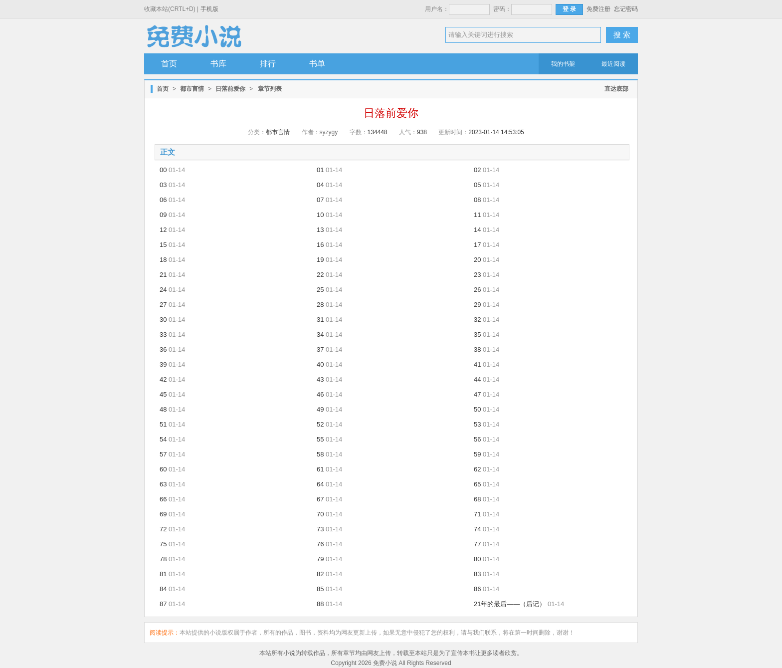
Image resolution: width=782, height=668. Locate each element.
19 (320, 259)
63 (163, 484)
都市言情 (192, 88)
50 (477, 409)
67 (320, 499)
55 (320, 439)
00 (163, 170)
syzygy (329, 132)
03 (163, 185)
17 (477, 244)
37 (320, 349)
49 (320, 409)
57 (163, 454)
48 (163, 409)
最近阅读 (613, 63)
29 (477, 304)
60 (163, 469)
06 (163, 200)
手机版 (209, 8)
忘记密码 (626, 8)
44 (477, 379)
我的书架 (563, 63)
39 (163, 364)
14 (477, 229)
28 (320, 304)
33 (163, 334)
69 (163, 514)
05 (477, 185)
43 (320, 379)
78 (163, 559)
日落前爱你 (230, 88)
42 (163, 379)
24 (163, 289)
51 (163, 424)
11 (477, 215)
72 (163, 529)
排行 (268, 63)
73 (320, 529)
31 (320, 319)
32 (477, 319)
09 (163, 215)
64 (320, 484)
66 (163, 499)
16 (320, 244)
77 (477, 544)
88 (320, 604)
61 (320, 469)
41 (477, 364)
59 (477, 454)
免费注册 (598, 8)
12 (163, 229)
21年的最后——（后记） (510, 604)
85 (320, 589)
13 (320, 229)
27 (163, 304)
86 (477, 589)
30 (163, 319)
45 (163, 394)
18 (163, 259)
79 (320, 559)
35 (477, 334)
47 (477, 394)
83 (477, 574)
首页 (169, 63)
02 (477, 170)
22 (320, 274)
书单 (317, 63)
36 (163, 349)
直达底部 (616, 88)
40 (320, 364)
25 (320, 289)
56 (477, 439)
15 (163, 244)
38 (477, 349)
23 (477, 274)
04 (320, 185)
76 (320, 544)
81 (163, 574)
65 (477, 484)
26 (477, 289)
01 (320, 170)
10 (320, 215)
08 (477, 200)
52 (320, 424)
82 (320, 574)
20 (477, 259)
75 (163, 544)
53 (477, 424)
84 (163, 589)
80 (477, 559)
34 (320, 334)
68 (477, 499)
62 (477, 469)
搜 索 (621, 34)
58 (320, 454)
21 (163, 274)
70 (320, 514)
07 (320, 200)
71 (477, 514)
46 (320, 394)
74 (477, 529)
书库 (218, 63)
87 (163, 604)
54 (163, 439)
